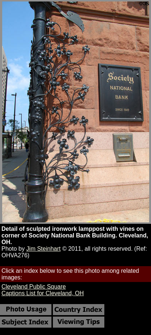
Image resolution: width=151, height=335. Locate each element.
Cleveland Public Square (33, 286)
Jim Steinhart (43, 249)
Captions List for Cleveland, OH (42, 293)
